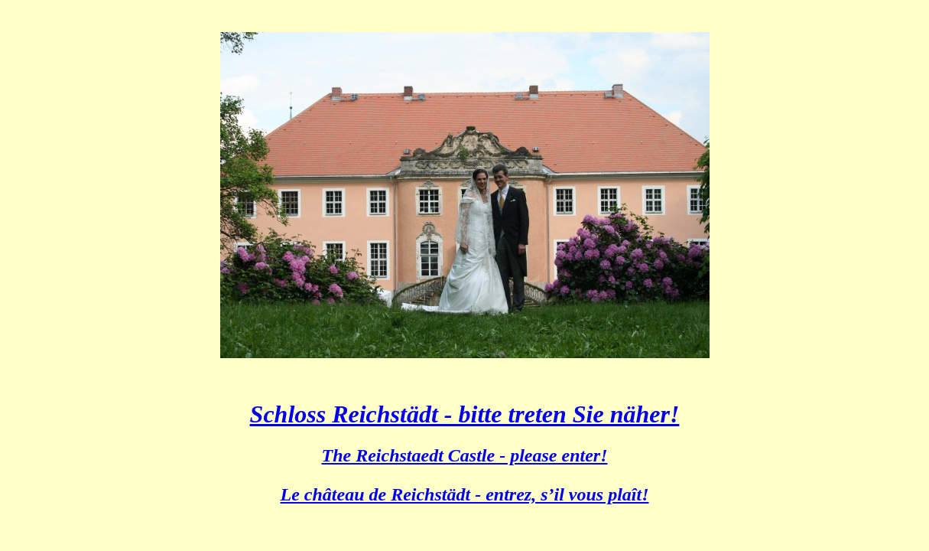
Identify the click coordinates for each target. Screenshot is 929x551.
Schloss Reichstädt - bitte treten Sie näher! (465, 414)
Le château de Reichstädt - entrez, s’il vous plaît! (465, 494)
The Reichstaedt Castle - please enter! (465, 455)
